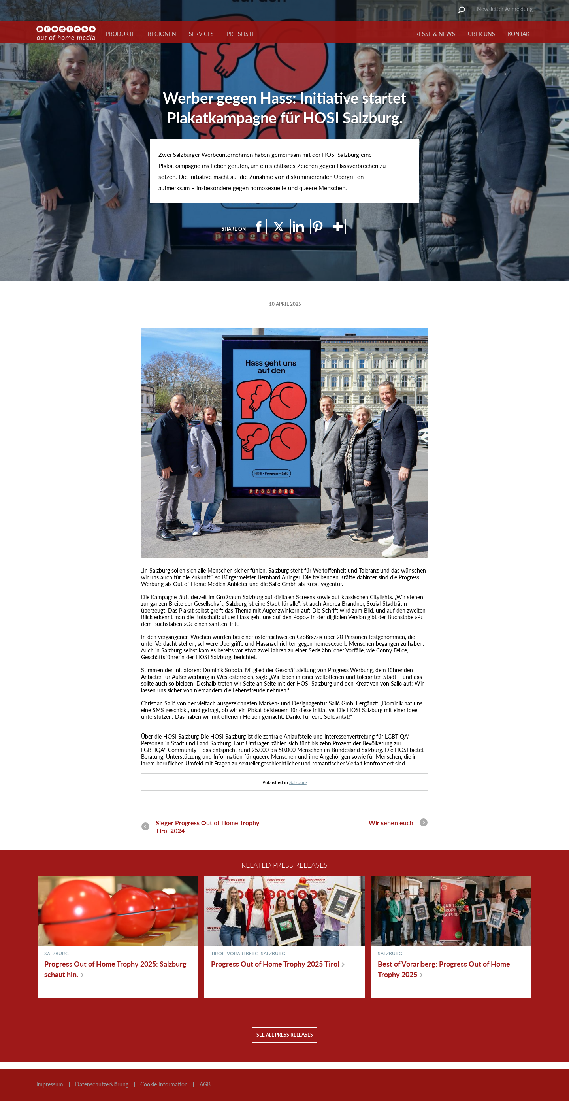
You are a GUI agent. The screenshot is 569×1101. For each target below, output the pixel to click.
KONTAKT (520, 33)
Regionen (162, 33)
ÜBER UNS (481, 33)
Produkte (120, 33)
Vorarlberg (242, 960)
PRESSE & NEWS (433, 33)
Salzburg (298, 782)
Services (201, 33)
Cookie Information (164, 1084)
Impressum (49, 1084)
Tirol (217, 960)
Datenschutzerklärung (101, 1084)
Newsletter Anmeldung (505, 9)
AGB (205, 1084)
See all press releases (284, 1042)
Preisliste (240, 33)
